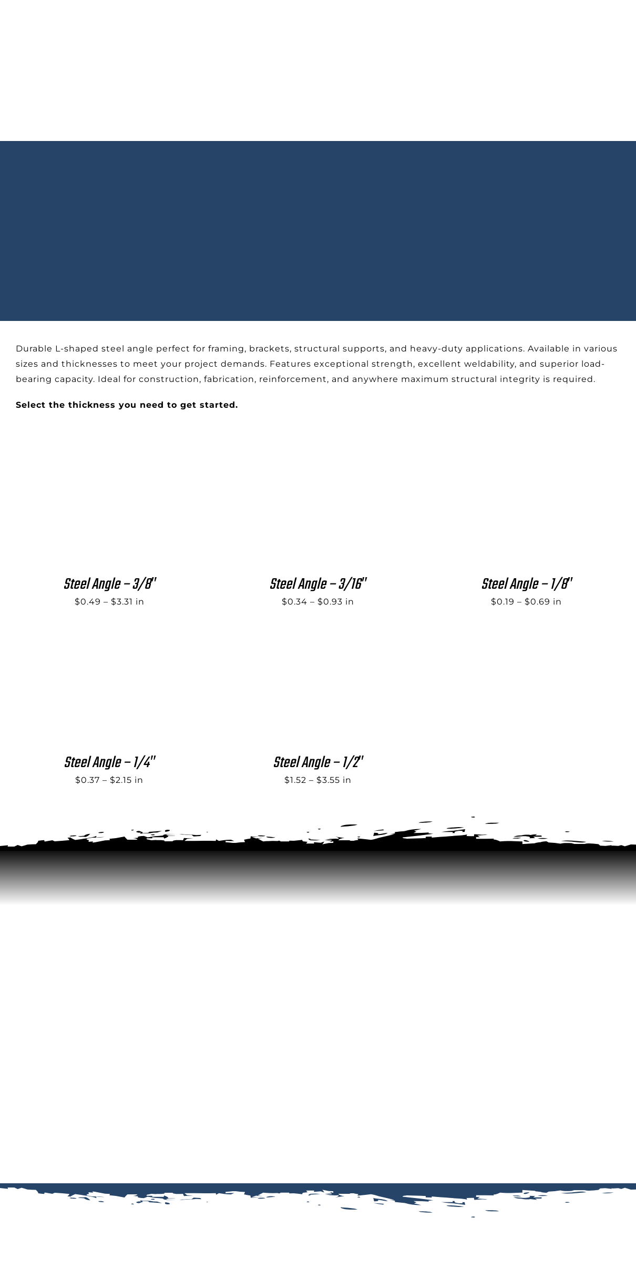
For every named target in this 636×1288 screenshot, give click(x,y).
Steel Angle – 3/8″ (109, 584)
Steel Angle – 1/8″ (526, 584)
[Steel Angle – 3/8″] (94, 467)
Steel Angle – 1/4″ (109, 763)
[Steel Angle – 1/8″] (511, 467)
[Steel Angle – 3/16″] (303, 467)
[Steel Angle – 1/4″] (94, 645)
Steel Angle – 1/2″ (318, 763)
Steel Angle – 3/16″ (317, 584)
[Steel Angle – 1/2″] (303, 645)
